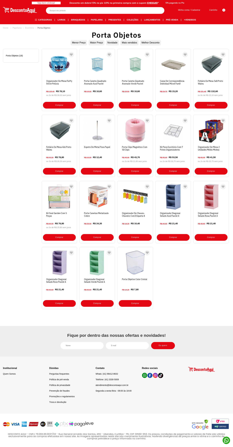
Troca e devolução (57, 402)
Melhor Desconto (150, 42)
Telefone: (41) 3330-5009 (107, 379)
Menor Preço (79, 42)
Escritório (29, 28)
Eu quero (163, 345)
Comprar (59, 105)
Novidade (112, 42)
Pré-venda (172, 20)
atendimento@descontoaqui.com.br (112, 385)
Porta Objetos (44, 28)
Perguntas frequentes (59, 374)
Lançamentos (152, 20)
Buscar (159, 10)
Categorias (45, 20)
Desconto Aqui (5, 28)
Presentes (114, 20)
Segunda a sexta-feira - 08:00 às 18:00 (114, 391)
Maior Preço (96, 42)
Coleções (132, 20)
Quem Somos (9, 374)
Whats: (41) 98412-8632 (107, 374)
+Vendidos (190, 20)
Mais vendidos (129, 42)
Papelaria (97, 20)
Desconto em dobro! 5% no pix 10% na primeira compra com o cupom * (114, 3)
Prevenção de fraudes (59, 391)
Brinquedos (78, 20)
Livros (61, 20)
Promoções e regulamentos (62, 396)
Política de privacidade (59, 385)
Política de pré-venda (59, 379)
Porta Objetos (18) (14, 56)
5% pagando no (175, 2)
